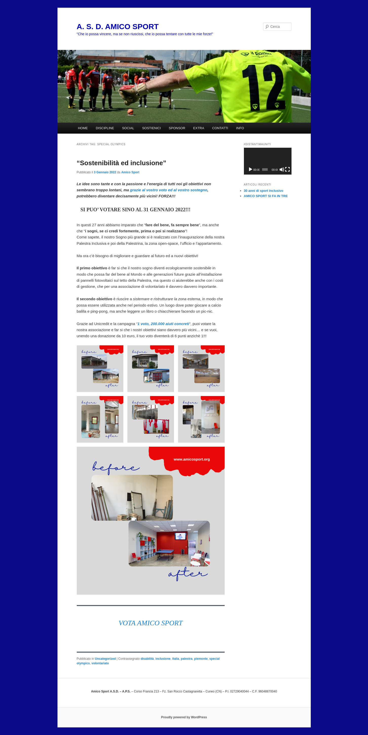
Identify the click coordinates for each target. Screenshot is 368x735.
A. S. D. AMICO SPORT (118, 26)
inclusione (163, 659)
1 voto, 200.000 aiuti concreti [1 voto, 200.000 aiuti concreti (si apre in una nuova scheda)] (163, 324)
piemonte (201, 659)
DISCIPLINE (105, 128)
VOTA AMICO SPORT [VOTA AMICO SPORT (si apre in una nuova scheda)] (151, 623)
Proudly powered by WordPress (184, 717)
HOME (83, 128)
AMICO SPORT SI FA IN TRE (266, 196)
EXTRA (198, 128)
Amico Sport (130, 172)
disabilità (147, 659)
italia (175, 659)
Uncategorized (105, 659)
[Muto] (281, 169)
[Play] (250, 169)
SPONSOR (177, 128)
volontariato (100, 663)
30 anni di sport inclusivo (263, 191)
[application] (268, 161)
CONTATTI (220, 128)
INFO (240, 128)
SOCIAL (128, 128)
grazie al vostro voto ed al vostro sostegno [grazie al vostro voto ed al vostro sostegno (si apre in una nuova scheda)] (168, 190)
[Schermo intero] (287, 169)
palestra (186, 659)
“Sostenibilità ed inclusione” (121, 163)
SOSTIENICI (151, 128)
